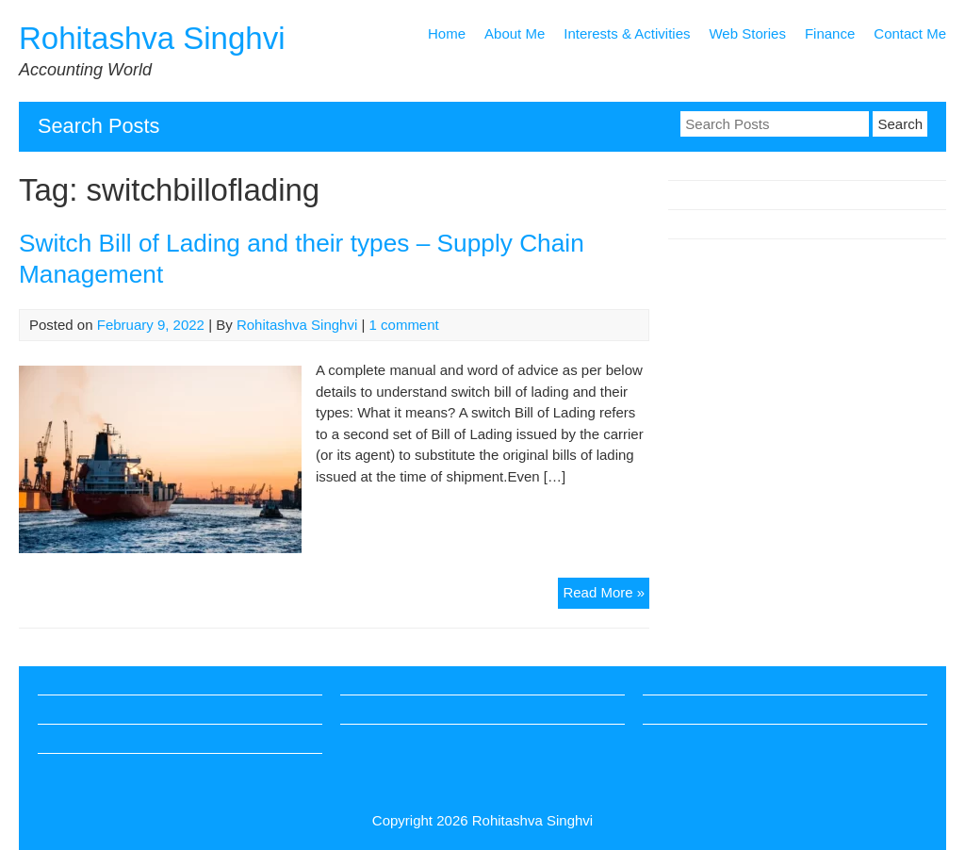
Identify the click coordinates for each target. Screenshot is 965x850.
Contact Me (910, 33)
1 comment (404, 325)
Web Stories (747, 33)
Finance (830, 33)
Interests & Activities (627, 33)
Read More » (606, 595)
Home (447, 33)
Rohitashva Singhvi (152, 38)
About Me (514, 33)
